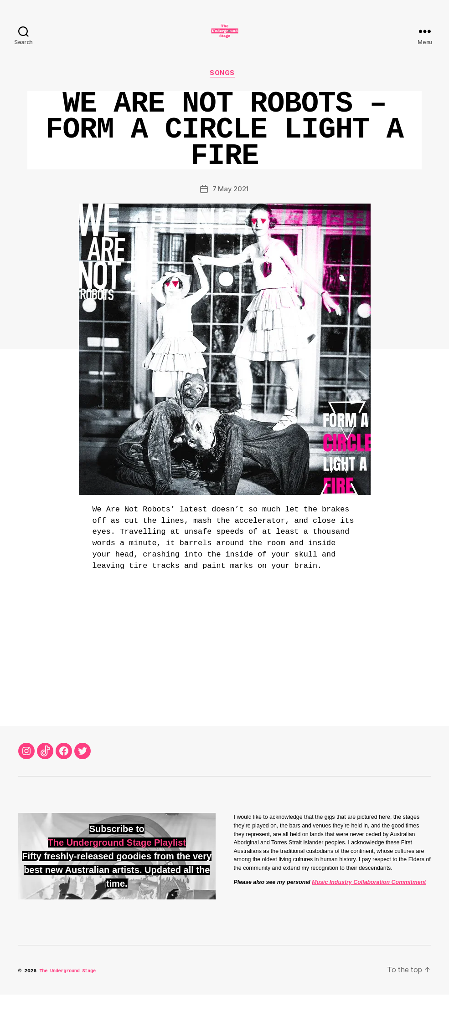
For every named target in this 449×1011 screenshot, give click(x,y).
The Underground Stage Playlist (117, 859)
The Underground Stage (71, 988)
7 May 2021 (230, 205)
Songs (225, 89)
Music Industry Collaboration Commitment (369, 898)
